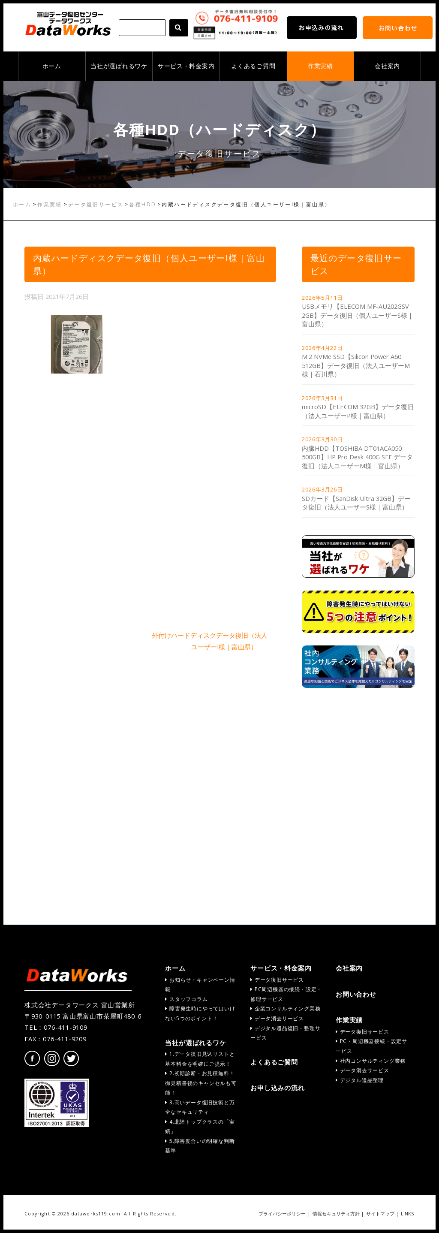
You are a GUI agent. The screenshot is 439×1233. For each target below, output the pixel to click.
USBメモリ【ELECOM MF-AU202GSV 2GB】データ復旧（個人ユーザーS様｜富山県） (358, 315)
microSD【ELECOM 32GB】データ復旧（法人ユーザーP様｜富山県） (358, 411)
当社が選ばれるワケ (118, 66)
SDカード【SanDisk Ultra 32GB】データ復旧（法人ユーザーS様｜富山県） (356, 503)
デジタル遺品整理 (360, 1080)
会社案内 (387, 66)
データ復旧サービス (96, 204)
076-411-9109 (65, 1027)
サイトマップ (380, 1214)
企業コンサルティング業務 (285, 1008)
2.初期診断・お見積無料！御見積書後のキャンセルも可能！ (200, 1083)
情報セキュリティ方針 (336, 1214)
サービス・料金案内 (186, 66)
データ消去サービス (277, 1018)
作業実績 (320, 66)
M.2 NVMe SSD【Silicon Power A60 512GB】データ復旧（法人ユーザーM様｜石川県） (356, 365)
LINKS (407, 1214)
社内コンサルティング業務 (371, 1060)
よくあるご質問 (253, 66)
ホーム (51, 66)
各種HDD (142, 204)
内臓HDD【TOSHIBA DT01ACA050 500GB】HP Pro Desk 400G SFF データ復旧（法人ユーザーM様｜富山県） (357, 457)
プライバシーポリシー (282, 1214)
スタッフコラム (186, 999)
